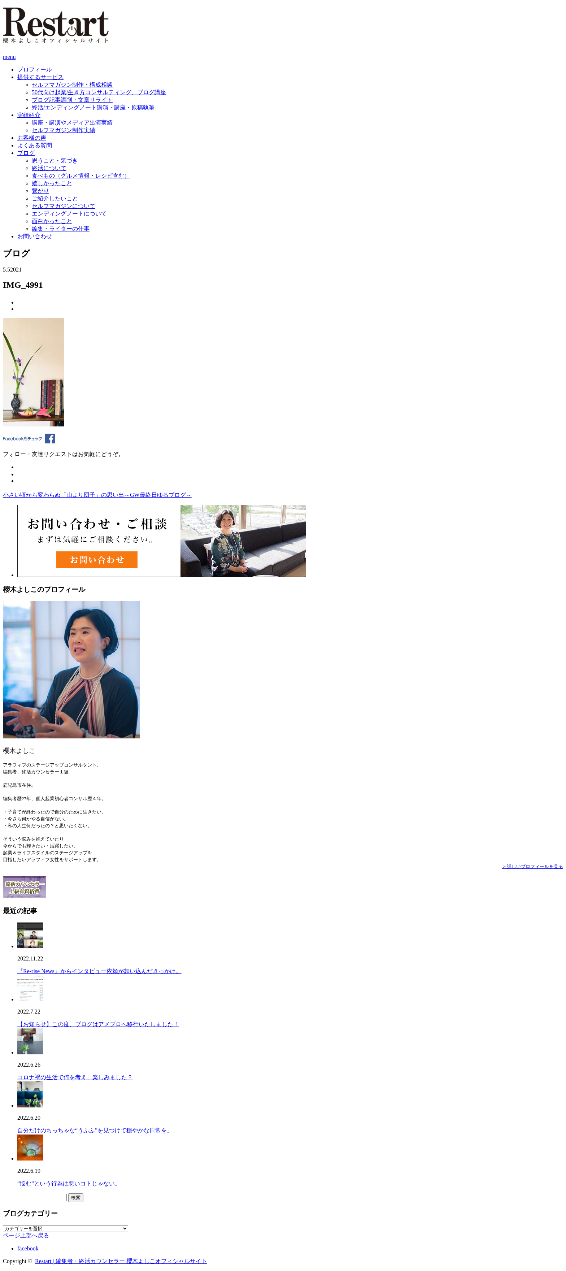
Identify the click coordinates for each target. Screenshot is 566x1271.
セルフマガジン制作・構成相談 (72, 85)
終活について (49, 168)
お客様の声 (31, 138)
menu (9, 57)
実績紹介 (28, 115)
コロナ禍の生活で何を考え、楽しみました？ (75, 1077)
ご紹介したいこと (55, 198)
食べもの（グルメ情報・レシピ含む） (81, 176)
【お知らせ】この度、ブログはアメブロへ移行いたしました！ (98, 1024)
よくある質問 (34, 145)
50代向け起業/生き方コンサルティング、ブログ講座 (99, 92)
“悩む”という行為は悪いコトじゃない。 (69, 1183)
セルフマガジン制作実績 (63, 130)
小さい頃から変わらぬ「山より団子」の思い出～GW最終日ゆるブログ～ (97, 495)
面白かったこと (52, 221)
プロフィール (34, 69)
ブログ (26, 153)
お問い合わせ (34, 236)
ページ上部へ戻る (26, 1235)
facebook (28, 1248)
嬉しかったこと (52, 183)
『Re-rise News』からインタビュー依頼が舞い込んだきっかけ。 (99, 971)
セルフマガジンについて (63, 206)
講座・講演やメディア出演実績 (72, 123)
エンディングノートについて (69, 214)
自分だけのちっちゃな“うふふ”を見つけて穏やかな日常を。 (95, 1130)
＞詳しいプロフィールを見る (532, 866)
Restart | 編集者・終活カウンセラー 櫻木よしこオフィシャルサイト (121, 1261)
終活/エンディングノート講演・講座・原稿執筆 (93, 107)
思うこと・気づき (55, 160)
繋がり (40, 191)
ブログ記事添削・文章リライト (72, 100)
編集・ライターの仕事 (61, 229)
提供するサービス (40, 77)
